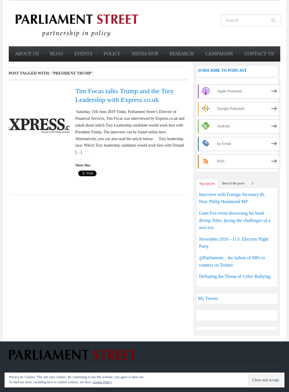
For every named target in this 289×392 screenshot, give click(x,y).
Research (182, 53)
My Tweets (208, 298)
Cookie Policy (102, 382)
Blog (56, 53)
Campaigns (219, 53)
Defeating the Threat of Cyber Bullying (235, 276)
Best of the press (233, 183)
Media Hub (145, 53)
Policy (112, 53)
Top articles (207, 184)
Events (83, 53)
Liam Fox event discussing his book (234, 220)
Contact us (259, 53)
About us (27, 53)
